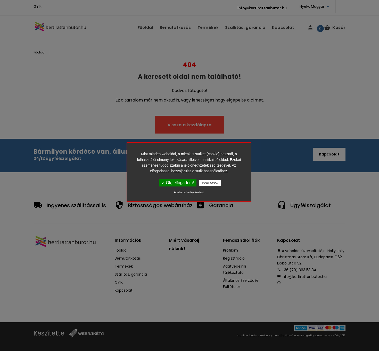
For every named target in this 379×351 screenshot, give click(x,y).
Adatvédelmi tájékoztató (189, 192)
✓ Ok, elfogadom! (177, 183)
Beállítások (210, 183)
